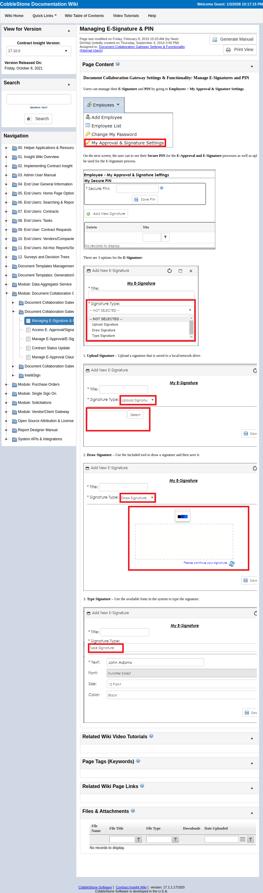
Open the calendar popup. (242, 839)
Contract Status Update (51, 348)
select (66, 51)
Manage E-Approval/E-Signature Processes (67, 339)
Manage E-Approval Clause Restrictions (64, 357)
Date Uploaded (216, 828)
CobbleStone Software (95, 887)
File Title (116, 828)
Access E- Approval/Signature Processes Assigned (73, 330)
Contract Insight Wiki (131, 887)
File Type (153, 828)
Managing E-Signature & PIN (55, 321)
